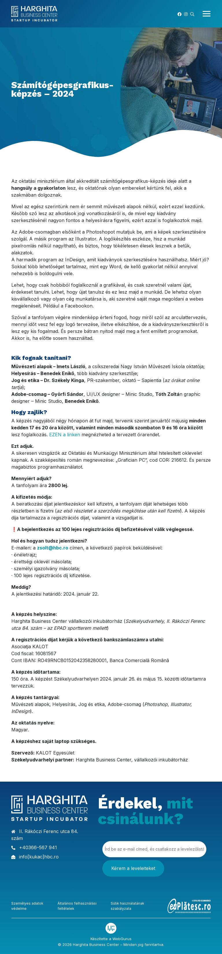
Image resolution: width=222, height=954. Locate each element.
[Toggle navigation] (205, 14)
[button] (192, 13)
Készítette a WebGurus (111, 938)
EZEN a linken (64, 434)
